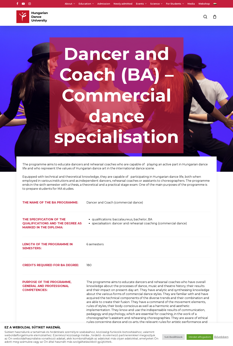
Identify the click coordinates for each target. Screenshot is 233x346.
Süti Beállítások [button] (173, 336)
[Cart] (215, 17)
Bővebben (221, 337)
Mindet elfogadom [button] (200, 336)
